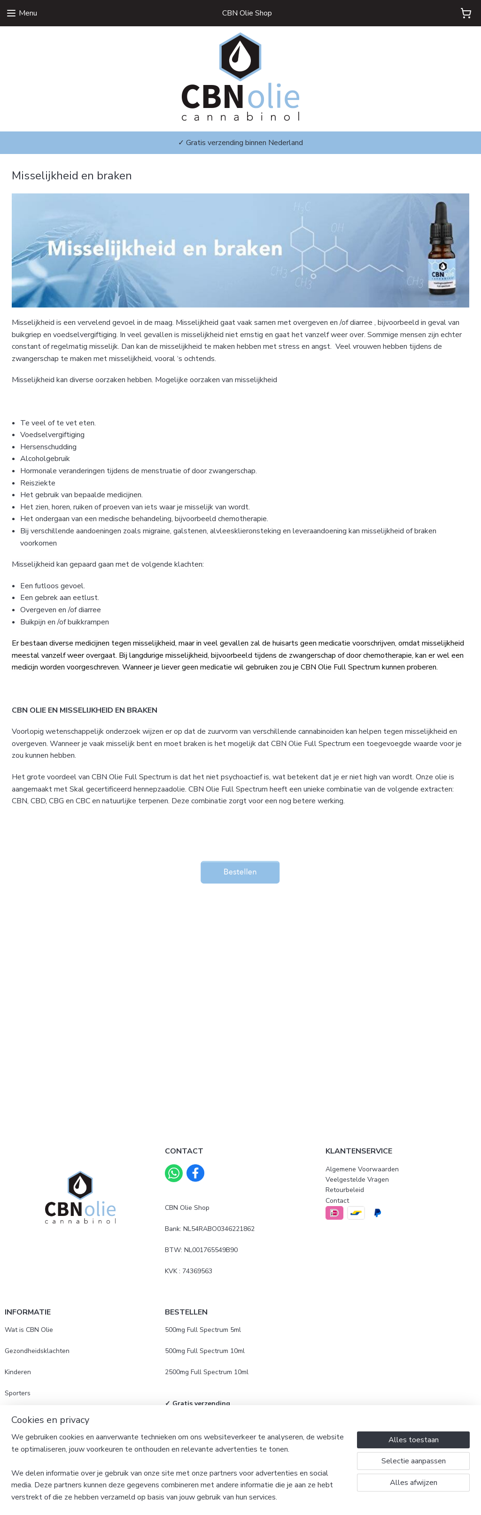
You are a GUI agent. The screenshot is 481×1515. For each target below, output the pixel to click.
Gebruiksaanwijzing (194, 1424)
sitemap (214, 1497)
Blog (11, 1413)
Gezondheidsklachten (37, 1350)
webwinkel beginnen (262, 1497)
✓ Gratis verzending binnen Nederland (240, 143)
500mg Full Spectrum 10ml (205, 1350)
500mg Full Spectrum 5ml (203, 1329)
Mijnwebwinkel (336, 1497)
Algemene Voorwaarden (362, 1169)
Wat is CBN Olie (29, 1329)
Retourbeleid (345, 1189)
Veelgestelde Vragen (357, 1179)
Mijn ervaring (24, 1434)
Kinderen (18, 1372)
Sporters (18, 1393)
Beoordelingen (26, 1456)
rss (230, 1497)
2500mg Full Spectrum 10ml (206, 1372)
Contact (337, 1200)
